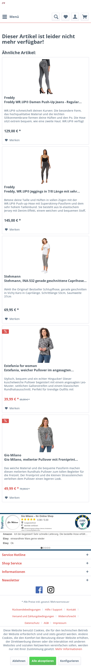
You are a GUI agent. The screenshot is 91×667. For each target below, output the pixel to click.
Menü (10, 16)
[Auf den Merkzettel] (12, 140)
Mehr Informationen (68, 649)
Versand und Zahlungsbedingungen (33, 616)
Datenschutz (32, 623)
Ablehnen (18, 661)
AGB (46, 623)
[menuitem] (10, 17)
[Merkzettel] (65, 17)
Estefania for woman (20, 366)
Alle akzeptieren (43, 661)
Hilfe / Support (53, 609)
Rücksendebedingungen (26, 609)
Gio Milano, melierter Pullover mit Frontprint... (41, 460)
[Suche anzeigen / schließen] (56, 17)
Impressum (59, 623)
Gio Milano (12, 455)
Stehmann (12, 276)
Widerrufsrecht (67, 616)
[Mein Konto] (75, 17)
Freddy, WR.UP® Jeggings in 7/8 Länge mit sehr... (42, 191)
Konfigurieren (69, 661)
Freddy (9, 98)
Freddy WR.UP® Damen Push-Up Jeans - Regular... (43, 102)
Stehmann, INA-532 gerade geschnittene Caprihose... (45, 281)
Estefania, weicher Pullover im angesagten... (39, 370)
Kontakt (71, 609)
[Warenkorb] (85, 17)
